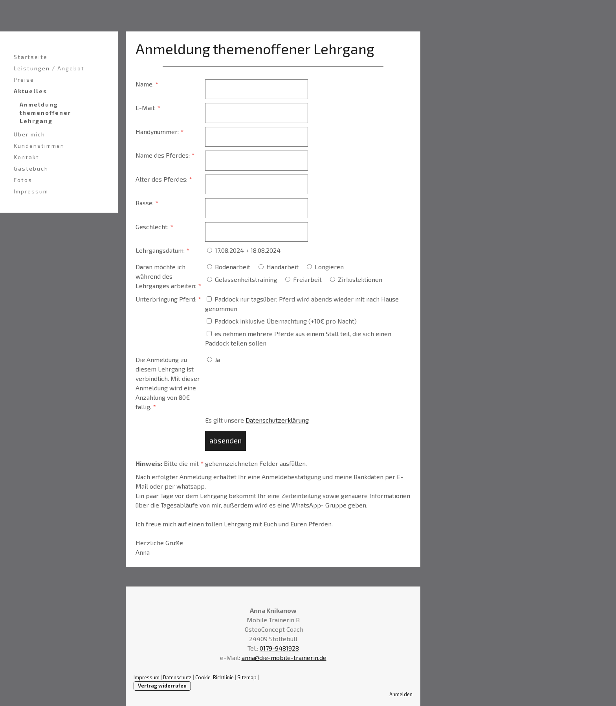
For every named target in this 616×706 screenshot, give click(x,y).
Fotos (23, 179)
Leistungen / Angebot (49, 68)
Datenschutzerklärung (277, 420)
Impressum (31, 191)
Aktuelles (30, 91)
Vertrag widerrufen (162, 685)
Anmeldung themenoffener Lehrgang (45, 112)
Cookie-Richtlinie (214, 677)
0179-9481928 (279, 648)
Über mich (29, 134)
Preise (24, 79)
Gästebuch (31, 168)
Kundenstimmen (39, 145)
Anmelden (400, 694)
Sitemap (247, 677)
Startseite (31, 56)
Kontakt (26, 157)
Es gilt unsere (257, 420)
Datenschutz (177, 677)
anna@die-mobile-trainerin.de (284, 657)
